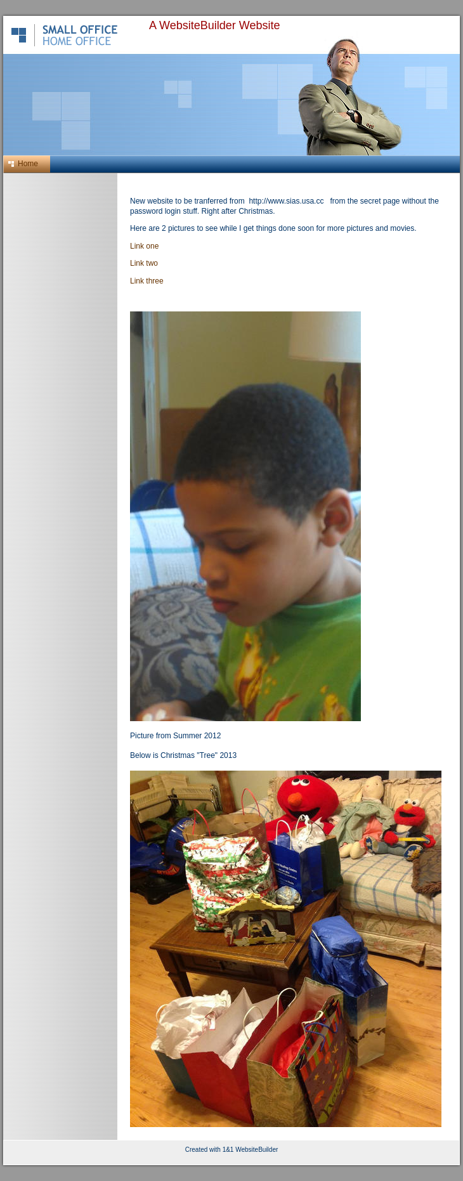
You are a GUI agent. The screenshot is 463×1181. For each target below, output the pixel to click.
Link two (144, 263)
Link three (147, 281)
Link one (144, 246)
